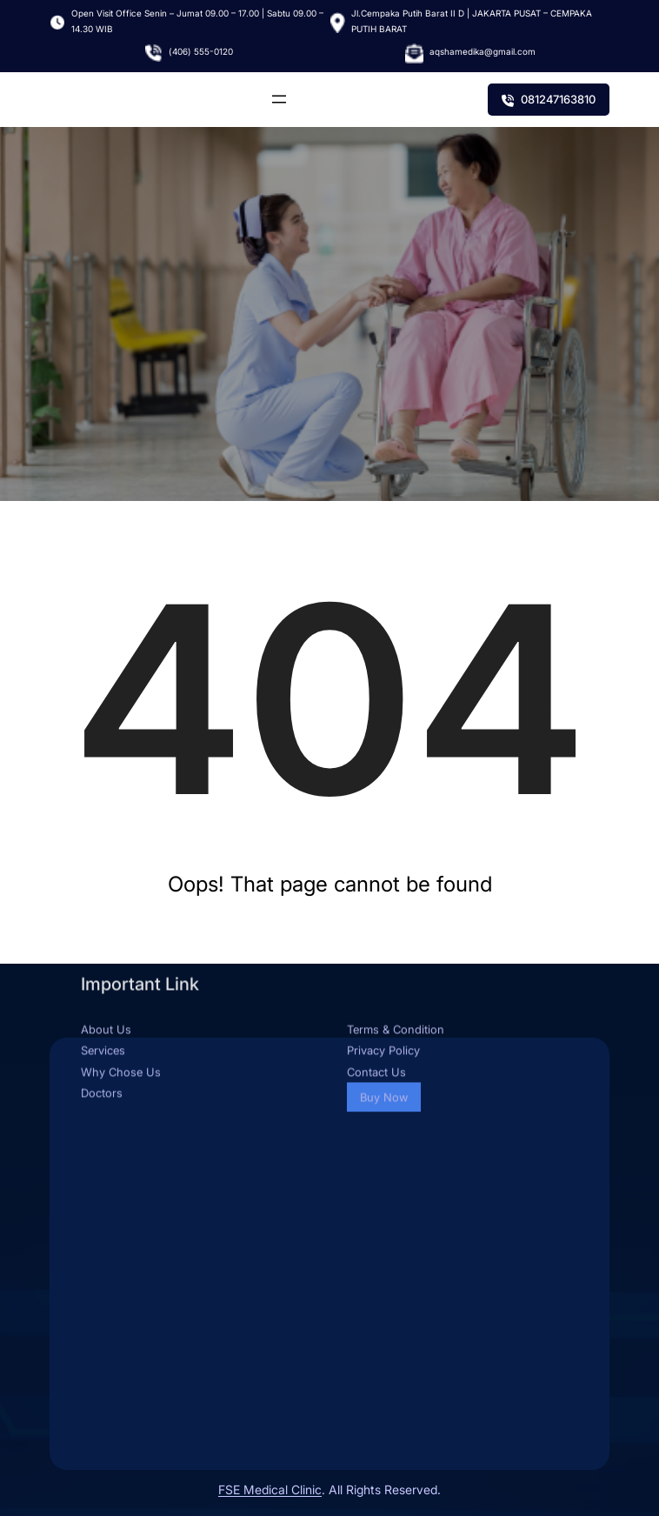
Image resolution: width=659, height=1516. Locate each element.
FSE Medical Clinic (270, 1489)
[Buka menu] (279, 99)
